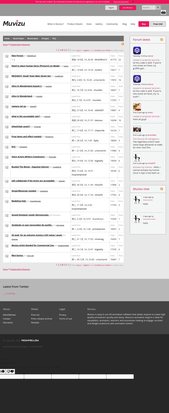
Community (112, 24)
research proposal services (146, 59)
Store (89, 24)
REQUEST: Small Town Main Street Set (31, 76)
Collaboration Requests (20, 45)
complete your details (102, 50)
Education (8, 322)
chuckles (49, 86)
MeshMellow (9, 314)
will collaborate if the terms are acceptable (33, 181)
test (14, 146)
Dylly (96, 140)
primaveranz (99, 229)
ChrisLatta (52, 157)
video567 (33, 106)
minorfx (99, 184)
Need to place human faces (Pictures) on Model (36, 66)
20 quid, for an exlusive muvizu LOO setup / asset (37, 235)
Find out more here (120, 2)
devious (99, 120)
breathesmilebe (63, 245)
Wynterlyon (49, 137)
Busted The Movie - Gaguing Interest (30, 167)
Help (133, 24)
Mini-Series (18, 255)
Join (128, 7)
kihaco (150, 112)
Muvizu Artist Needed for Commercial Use (33, 245)
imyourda (37, 127)
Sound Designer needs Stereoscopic (30, 215)
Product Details (75, 24)
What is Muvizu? (55, 24)
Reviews (35, 322)
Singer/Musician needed (24, 191)
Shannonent (148, 200)
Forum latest (141, 39)
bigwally (99, 160)
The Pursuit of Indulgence (146, 138)
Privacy (62, 314)
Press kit (35, 314)
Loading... (10, 293)
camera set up (19, 106)
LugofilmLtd (59, 76)
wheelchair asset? (21, 126)
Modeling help (19, 201)
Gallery (98, 24)
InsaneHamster (79, 174)
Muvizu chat (141, 189)
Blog (124, 24)
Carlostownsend (149, 219)
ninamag (47, 116)
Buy (144, 24)
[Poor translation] (10, 371)
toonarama (23, 147)
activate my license (142, 167)
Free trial (157, 24)
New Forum (18, 55)
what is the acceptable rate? (26, 116)
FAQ (54, 38)
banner (150, 56)
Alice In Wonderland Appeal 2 (27, 86)
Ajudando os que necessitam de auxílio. (32, 225)
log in (79, 50)
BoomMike (152, 135)
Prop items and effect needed (27, 136)
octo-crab (30, 256)
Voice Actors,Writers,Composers (28, 157)
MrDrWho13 (31, 56)
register (86, 50)
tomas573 (151, 163)
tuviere (66, 66)
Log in (111, 7)
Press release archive (41, 318)
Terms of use (65, 318)
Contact (7, 318)
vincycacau (60, 225)
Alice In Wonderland (22, 96)
